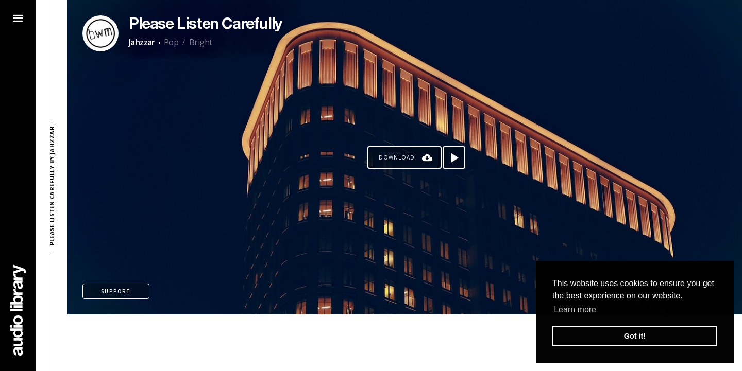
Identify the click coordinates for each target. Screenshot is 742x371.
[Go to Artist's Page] (100, 33)
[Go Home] (18, 310)
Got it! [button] (635, 336)
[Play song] (454, 157)
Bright (200, 42)
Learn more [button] (575, 309)
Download (397, 157)
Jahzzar (142, 42)
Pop (171, 42)
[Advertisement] (404, 343)
